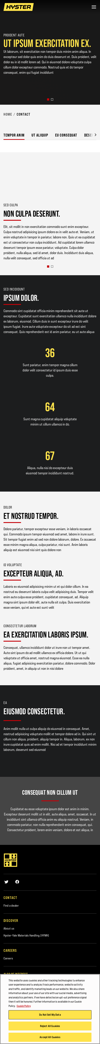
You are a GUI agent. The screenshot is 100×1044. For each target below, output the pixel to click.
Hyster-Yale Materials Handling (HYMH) (26, 935)
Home (8, 114)
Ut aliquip (40, 135)
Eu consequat (66, 135)
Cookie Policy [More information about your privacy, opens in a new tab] (24, 1006)
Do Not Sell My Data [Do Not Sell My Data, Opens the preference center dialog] (50, 1015)
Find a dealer (11, 905)
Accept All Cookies (50, 1037)
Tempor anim (14, 135)
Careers (8, 958)
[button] (48, 99)
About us (9, 928)
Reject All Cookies (50, 1026)
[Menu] (93, 7)
